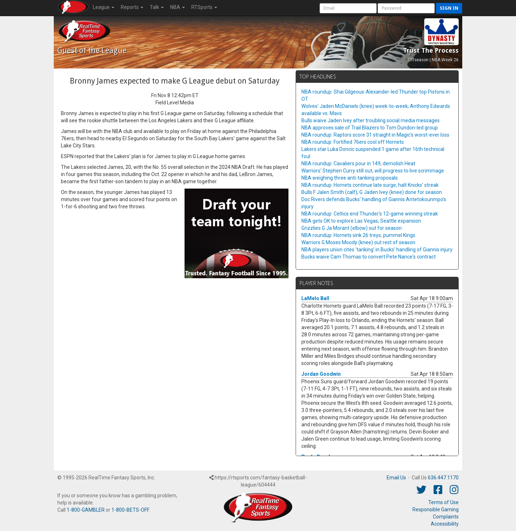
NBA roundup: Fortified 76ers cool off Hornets (352, 142)
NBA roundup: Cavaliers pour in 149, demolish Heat (358, 163)
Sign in (449, 8)
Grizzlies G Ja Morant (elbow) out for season (351, 228)
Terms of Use (443, 502)
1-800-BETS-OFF (130, 510)
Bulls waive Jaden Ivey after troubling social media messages (370, 120)
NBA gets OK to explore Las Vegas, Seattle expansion (361, 221)
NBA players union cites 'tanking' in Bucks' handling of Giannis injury (377, 249)
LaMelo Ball (315, 298)
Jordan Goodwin (321, 374)
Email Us (396, 477)
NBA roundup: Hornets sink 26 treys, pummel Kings (358, 235)
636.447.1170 (443, 477)
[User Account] (348, 8)
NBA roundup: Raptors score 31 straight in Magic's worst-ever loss (375, 135)
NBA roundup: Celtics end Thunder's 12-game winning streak (369, 214)
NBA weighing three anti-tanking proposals (349, 178)
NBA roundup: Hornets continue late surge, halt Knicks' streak (370, 185)
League (103, 7)
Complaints (446, 517)
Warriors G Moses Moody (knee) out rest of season (358, 242)
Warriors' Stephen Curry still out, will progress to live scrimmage (372, 171)
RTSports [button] (204, 7)
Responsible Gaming (435, 509)
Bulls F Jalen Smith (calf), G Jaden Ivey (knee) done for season (371, 192)
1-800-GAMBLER (86, 510)
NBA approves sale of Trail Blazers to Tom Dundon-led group (369, 128)
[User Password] (406, 8)
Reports (132, 7)
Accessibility (445, 524)
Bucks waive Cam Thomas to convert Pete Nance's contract (368, 257)
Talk (157, 7)
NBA (177, 7)
